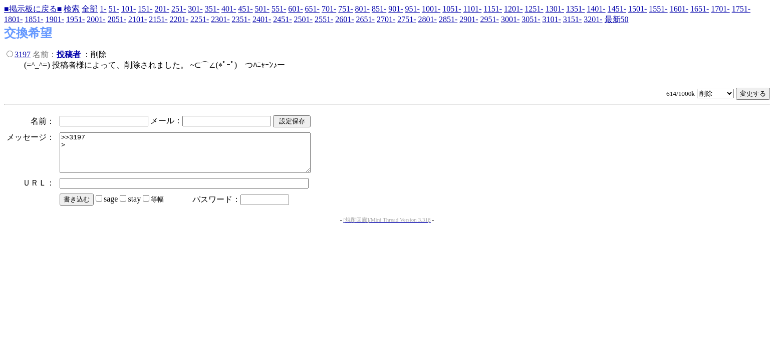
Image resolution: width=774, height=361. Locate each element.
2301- (220, 19)
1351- (575, 9)
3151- (572, 19)
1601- (679, 9)
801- (362, 9)
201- (162, 9)
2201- (179, 19)
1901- (55, 19)
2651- (365, 19)
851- (379, 9)
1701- (720, 9)
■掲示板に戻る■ (33, 9)
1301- (555, 9)
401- (228, 9)
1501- (637, 9)
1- (103, 9)
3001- (510, 19)
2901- (468, 19)
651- (312, 9)
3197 (23, 54)
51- (114, 9)
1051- (451, 9)
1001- (431, 9)
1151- (492, 9)
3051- (531, 19)
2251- (199, 19)
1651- (699, 9)
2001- (96, 19)
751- (345, 9)
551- (279, 9)
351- (212, 9)
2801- (427, 19)
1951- (75, 19)
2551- (324, 19)
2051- (117, 19)
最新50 (617, 19)
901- (395, 9)
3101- (552, 19)
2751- (406, 19)
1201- (513, 9)
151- (145, 9)
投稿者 (69, 54)
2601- (344, 19)
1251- (534, 9)
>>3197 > (200, 156)
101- (128, 9)
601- (295, 9)
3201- (593, 19)
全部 (90, 9)
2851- (448, 19)
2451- (282, 19)
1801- (13, 19)
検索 (72, 9)
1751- (741, 9)
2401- (261, 19)
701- (329, 9)
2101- (137, 19)
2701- (386, 19)
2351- (241, 19)
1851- (34, 19)
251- (178, 9)
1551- (658, 9)
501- (262, 9)
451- (245, 9)
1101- (472, 9)
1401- (596, 9)
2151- (158, 19)
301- (195, 9)
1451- (617, 9)
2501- (303, 19)
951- (412, 9)
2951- (489, 19)
